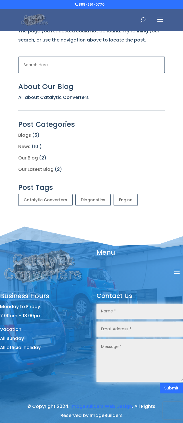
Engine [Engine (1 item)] (125, 200)
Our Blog (28, 158)
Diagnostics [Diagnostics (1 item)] (93, 200)
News (24, 146)
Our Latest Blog (36, 169)
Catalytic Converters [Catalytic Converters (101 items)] (45, 200)
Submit (171, 388)
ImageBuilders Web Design (101, 406)
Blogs (24, 135)
